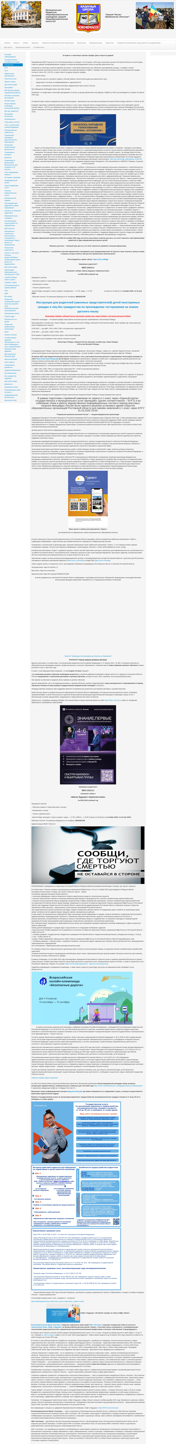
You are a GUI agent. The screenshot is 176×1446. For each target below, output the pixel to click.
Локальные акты (10, 79)
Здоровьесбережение (12, 370)
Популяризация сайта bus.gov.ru (12, 391)
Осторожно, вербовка (12, 177)
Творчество (109, 43)
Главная (7, 43)
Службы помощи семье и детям (10, 278)
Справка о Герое (10, 282)
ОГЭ (6, 71)
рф (80, 1091)
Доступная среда (10, 84)
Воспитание (81, 43)
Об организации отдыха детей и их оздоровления (11, 223)
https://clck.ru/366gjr (100, 259)
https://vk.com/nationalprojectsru (76, 964)
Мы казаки (8, 296)
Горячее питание (10, 335)
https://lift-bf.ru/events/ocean (108, 1408)
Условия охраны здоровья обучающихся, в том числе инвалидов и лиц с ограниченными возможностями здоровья (12, 344)
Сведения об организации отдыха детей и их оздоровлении (139, 43)
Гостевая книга (38, 47)
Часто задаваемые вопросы (11, 173)
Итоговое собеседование (10, 56)
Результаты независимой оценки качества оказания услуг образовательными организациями (12, 304)
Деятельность (9, 228)
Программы (8, 87)
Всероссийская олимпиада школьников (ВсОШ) (11, 106)
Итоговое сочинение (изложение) (11, 97)
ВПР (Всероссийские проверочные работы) (12, 92)
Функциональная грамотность (10, 131)
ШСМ (6, 332)
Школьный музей (10, 359)
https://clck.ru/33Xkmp (75, 560)
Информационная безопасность (11, 396)
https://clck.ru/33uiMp (102, 560)
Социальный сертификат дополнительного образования (10, 138)
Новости (16, 43)
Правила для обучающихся (9, 75)
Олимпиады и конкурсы (9, 153)
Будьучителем (73, 1091)
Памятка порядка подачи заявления (45, 1078)
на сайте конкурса (48, 1335)
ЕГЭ (6, 68)
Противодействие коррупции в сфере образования (11, 205)
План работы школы (11, 122)
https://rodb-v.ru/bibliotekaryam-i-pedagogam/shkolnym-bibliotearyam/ (118, 1086)
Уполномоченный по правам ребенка (11, 287)
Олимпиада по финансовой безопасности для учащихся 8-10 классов (11, 165)
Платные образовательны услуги (10, 193)
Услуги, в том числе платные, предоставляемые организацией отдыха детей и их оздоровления (12, 258)
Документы (8, 384)
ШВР (6, 293)
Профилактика (9, 119)
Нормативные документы (9, 366)
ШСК (6, 290)
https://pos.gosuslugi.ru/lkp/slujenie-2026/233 (125, 159)
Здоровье (35, 43)
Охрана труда (9, 316)
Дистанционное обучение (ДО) (10, 355)
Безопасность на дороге (10, 320)
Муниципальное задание (10, 199)
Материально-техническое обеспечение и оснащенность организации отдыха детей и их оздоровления (11, 238)
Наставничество (10, 373)
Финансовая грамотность (8, 249)
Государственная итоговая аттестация (11, 61)
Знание (25, 43)
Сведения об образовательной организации (58, 43)
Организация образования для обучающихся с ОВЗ (11, 272)
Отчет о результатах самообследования (11, 126)
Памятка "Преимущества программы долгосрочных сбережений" (88, 656)
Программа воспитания (8, 115)
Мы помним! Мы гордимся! (10, 377)
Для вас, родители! (11, 111)
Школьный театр (10, 400)
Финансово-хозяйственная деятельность (9, 147)
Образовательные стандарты (11, 217)
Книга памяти (9, 362)
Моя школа (8, 47)
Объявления (9, 65)
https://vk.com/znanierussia (98, 964)
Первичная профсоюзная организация (9, 327)
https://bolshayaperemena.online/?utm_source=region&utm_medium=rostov (57, 1301)
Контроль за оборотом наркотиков (12, 212)
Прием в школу (9, 82)
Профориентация (95, 43)
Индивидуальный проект (10, 182)
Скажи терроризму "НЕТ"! (11, 187)
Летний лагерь (9, 101)
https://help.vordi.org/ (112, 700)
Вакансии (7, 157)
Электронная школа (22, 47)
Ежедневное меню (11, 387)
